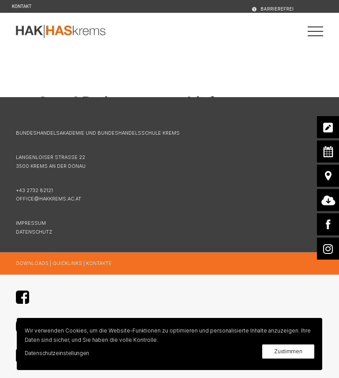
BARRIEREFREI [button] (277, 9)
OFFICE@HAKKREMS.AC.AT (48, 199)
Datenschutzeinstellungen (57, 353)
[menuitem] (261, 9)
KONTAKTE (99, 263)
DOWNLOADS (32, 263)
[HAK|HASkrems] (60, 31)
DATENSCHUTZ (34, 232)
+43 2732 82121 (34, 190)
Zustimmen (288, 351)
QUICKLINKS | (69, 263)
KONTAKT (21, 6)
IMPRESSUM (31, 223)
